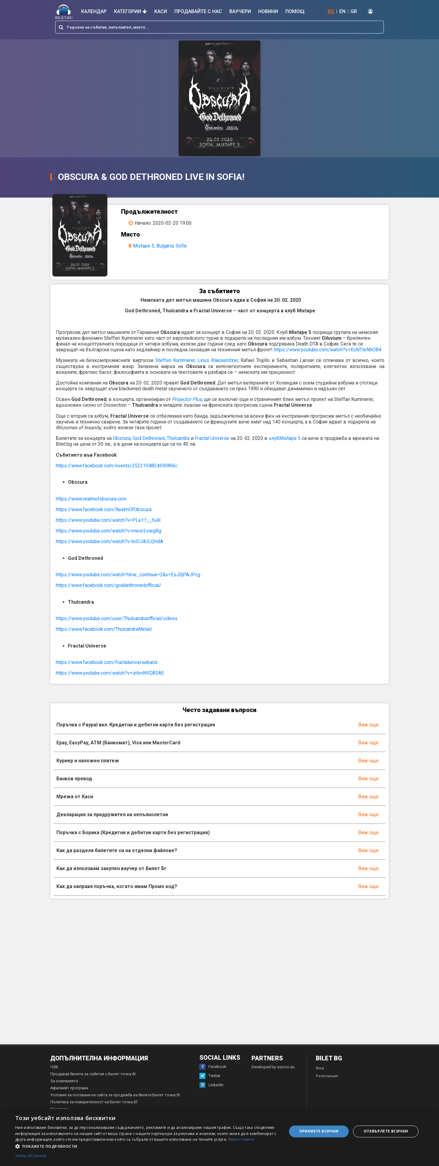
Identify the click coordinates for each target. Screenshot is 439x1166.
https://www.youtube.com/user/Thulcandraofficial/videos (116, 618)
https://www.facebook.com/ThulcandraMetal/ (104, 629)
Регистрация (327, 1076)
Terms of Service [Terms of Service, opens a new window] (30, 1156)
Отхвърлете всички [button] (386, 1131)
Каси (160, 11)
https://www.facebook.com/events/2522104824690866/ (117, 466)
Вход (320, 1068)
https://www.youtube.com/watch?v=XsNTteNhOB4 (327, 350)
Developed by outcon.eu (273, 1067)
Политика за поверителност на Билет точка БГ (94, 1102)
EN (342, 11)
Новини (268, 11)
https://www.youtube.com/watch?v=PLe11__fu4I (108, 520)
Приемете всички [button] (319, 1131)
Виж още (368, 725)
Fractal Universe (212, 438)
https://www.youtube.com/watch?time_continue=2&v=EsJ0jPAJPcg (128, 575)
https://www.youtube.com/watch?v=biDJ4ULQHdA (109, 541)
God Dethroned (149, 438)
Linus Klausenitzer (217, 360)
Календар (94, 11)
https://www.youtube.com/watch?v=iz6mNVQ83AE (110, 673)
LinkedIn (211, 1085)
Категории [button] (130, 11)
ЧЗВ (54, 1067)
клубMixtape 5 (285, 438)
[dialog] (219, 1137)
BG (331, 11)
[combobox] (219, 27)
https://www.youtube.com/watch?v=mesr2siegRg (108, 531)
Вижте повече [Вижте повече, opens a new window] (241, 1139)
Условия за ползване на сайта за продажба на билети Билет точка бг (115, 1095)
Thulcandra (178, 438)
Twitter (209, 1076)
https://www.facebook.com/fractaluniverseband (106, 662)
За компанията (64, 1081)
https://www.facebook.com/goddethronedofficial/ (108, 585)
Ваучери (240, 11)
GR (354, 11)
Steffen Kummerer (175, 360)
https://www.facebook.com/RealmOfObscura (104, 509)
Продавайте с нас (198, 11)
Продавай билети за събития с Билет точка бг (93, 1074)
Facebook (213, 1067)
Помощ (295, 11)
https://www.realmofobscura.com (91, 499)
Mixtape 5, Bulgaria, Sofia (160, 246)
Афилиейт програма (69, 1088)
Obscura (121, 438)
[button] (147, 1146)
